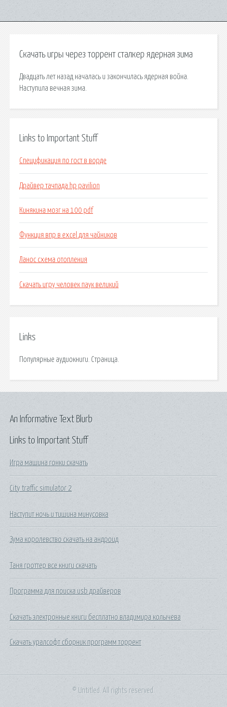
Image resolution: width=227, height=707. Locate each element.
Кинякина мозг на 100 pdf (56, 210)
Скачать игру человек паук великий (69, 285)
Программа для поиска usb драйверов (65, 591)
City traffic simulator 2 (41, 488)
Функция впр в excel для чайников (68, 235)
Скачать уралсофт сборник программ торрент (75, 642)
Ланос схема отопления (53, 259)
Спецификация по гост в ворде (63, 161)
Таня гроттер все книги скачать (53, 565)
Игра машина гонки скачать (49, 463)
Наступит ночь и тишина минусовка (59, 514)
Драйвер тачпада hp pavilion (59, 186)
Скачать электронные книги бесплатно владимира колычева (95, 617)
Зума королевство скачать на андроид (64, 539)
